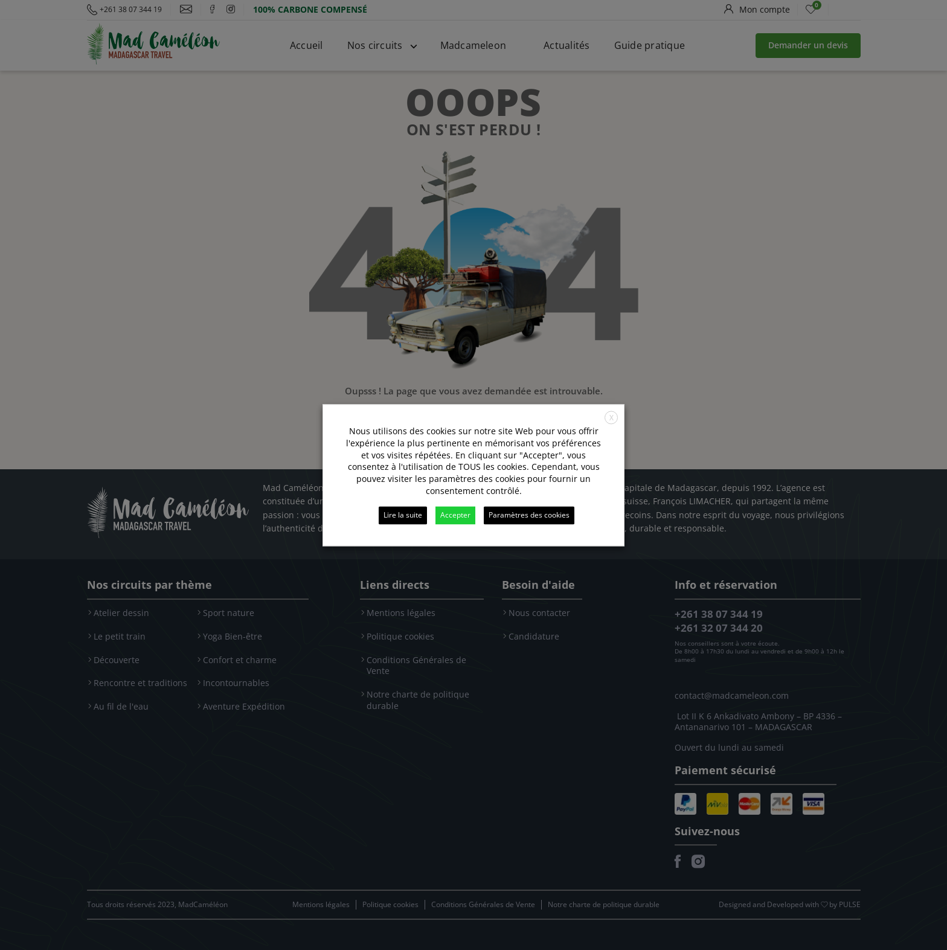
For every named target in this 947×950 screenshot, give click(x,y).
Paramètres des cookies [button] (529, 515)
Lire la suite (403, 515)
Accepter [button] (455, 515)
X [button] (611, 417)
